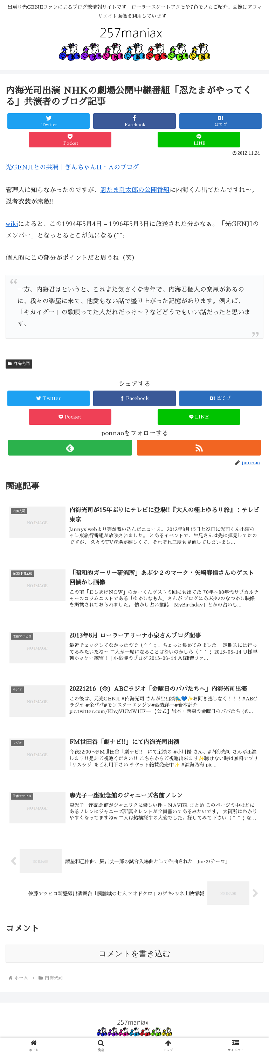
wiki (12, 224)
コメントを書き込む (135, 953)
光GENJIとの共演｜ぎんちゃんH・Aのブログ (72, 167)
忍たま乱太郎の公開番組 (135, 190)
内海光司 (19, 364)
